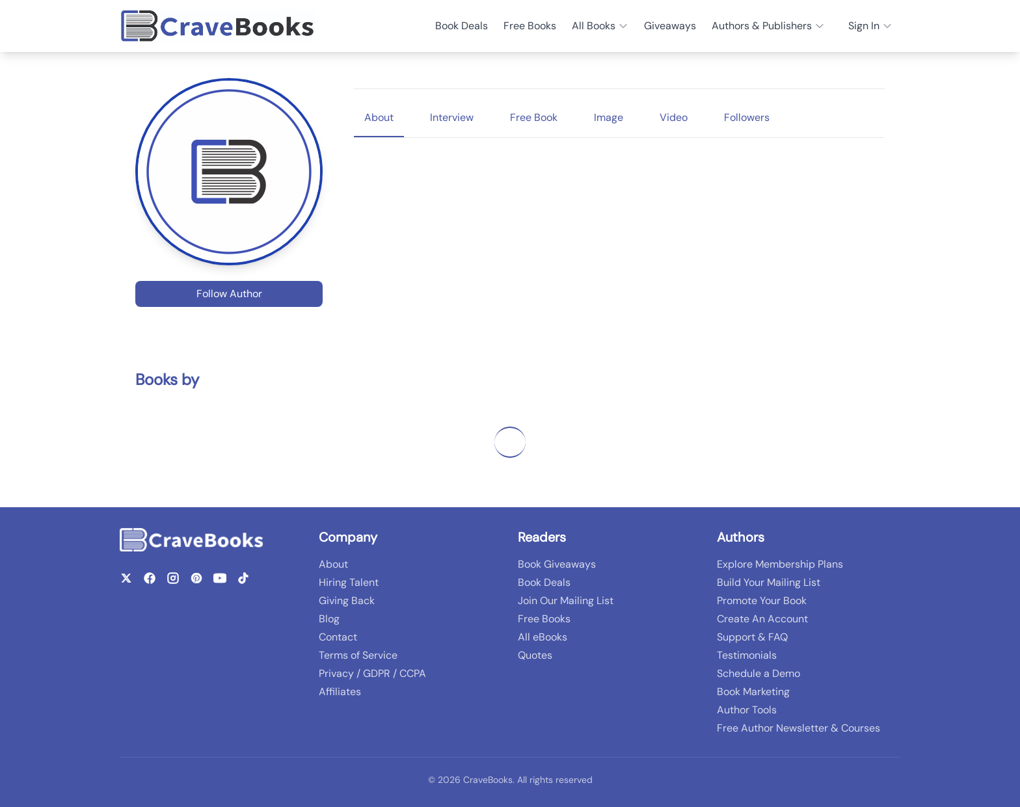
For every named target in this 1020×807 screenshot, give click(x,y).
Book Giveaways (557, 564)
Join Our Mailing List (565, 600)
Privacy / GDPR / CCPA (372, 673)
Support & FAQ (752, 637)
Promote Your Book (762, 600)
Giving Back (347, 600)
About (333, 564)
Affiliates (340, 691)
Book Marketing (753, 691)
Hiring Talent (349, 582)
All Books (600, 26)
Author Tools (747, 710)
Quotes (535, 655)
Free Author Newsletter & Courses (798, 728)
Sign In (870, 26)
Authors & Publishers (768, 26)
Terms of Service (358, 655)
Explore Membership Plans (780, 564)
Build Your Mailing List (768, 582)
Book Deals (461, 26)
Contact (338, 637)
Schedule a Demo (758, 673)
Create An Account (762, 619)
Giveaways (670, 26)
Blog (329, 619)
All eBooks (542, 637)
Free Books (529, 26)
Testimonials (747, 655)
